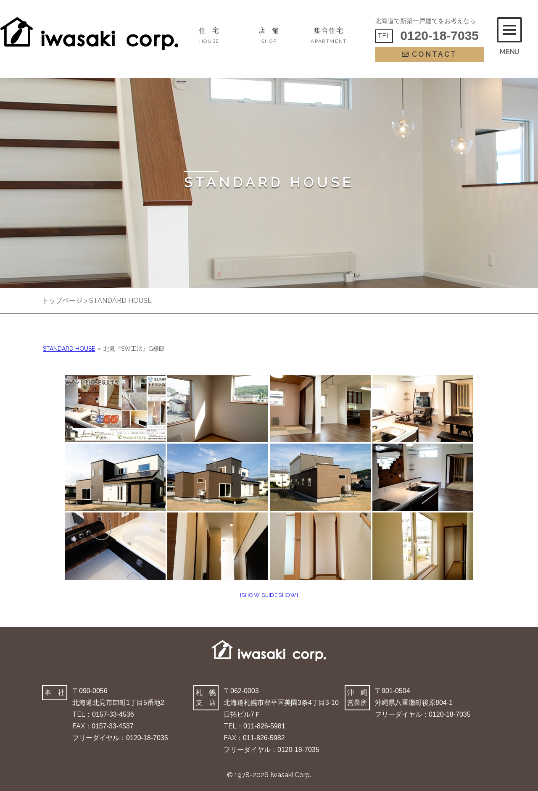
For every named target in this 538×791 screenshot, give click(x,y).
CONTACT (429, 54)
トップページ (62, 301)
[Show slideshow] (269, 595)
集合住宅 (328, 35)
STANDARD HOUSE (69, 348)
